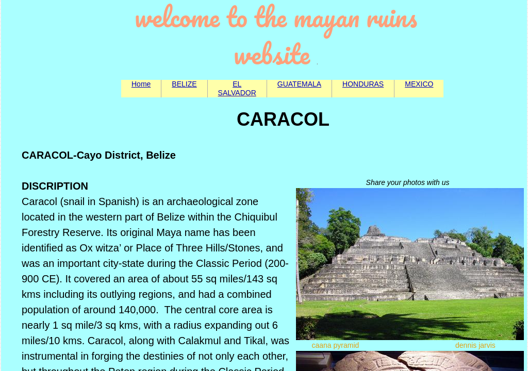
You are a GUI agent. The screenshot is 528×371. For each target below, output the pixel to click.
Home (141, 84)
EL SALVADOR (237, 88)
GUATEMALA (299, 84)
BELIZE (184, 84)
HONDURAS (363, 84)
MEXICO (419, 84)
